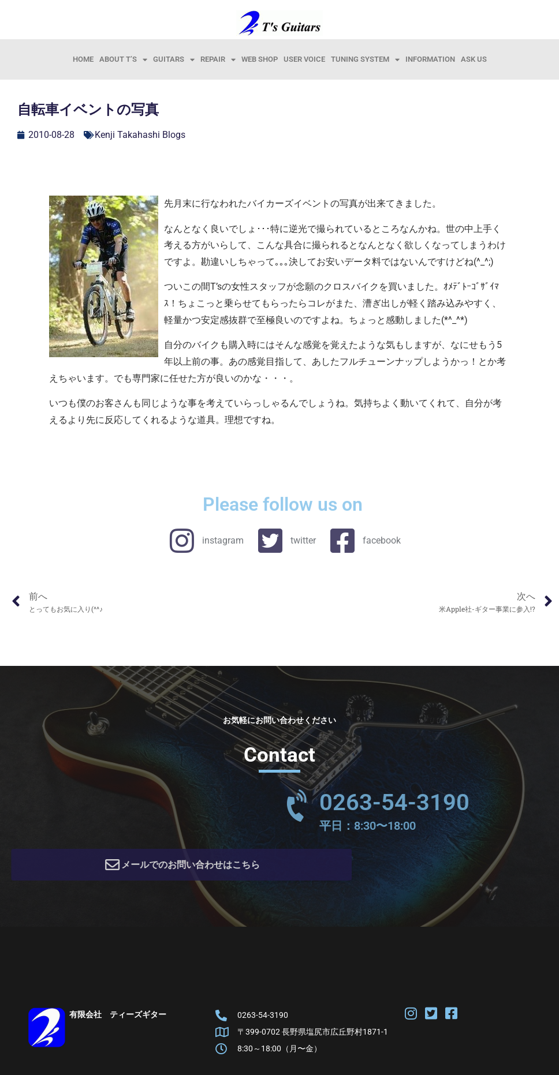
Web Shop (259, 59)
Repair (218, 59)
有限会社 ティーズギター (117, 1018)
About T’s (123, 59)
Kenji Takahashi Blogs (140, 134)
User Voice (304, 59)
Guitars (174, 59)
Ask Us (474, 59)
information (430, 59)
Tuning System (365, 59)
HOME (83, 59)
